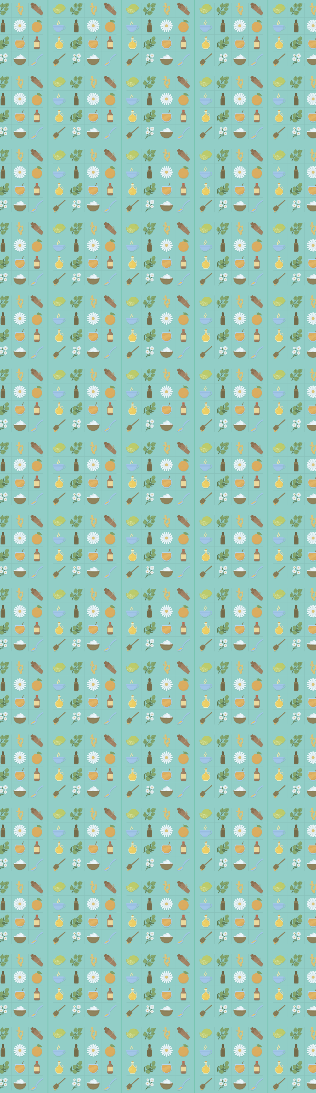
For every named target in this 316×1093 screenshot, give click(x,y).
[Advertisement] (158, 108)
